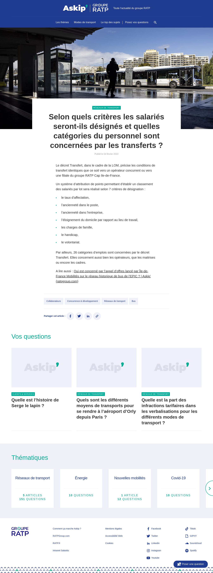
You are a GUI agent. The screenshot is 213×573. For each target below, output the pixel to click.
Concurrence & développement (82, 301)
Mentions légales (113, 528)
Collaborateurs (53, 301)
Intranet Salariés (61, 550)
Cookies (109, 543)
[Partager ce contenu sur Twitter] (79, 316)
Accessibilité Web (114, 536)
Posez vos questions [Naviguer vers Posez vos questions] (136, 22)
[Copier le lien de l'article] (97, 316)
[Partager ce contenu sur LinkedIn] (88, 316)
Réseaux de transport (106, 108)
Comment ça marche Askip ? (67, 528)
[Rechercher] (155, 24)
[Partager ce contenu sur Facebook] (70, 316)
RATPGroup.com (61, 536)
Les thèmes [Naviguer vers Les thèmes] (62, 22)
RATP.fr (56, 543)
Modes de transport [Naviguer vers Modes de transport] (85, 22)
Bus (134, 301)
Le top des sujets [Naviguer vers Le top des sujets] (110, 22)
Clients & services (23, 394)
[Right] (209, 488)
